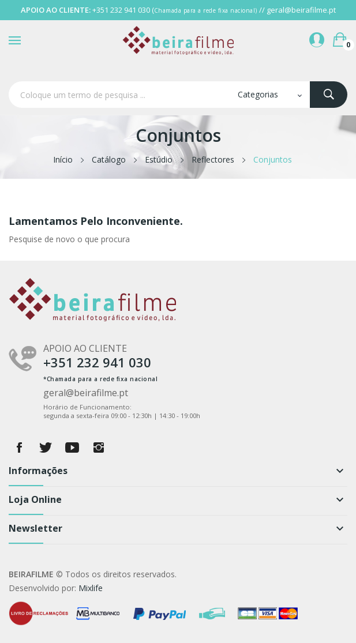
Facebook (19, 447)
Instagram (98, 447)
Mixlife (90, 587)
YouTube (72, 447)
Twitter (45, 447)
